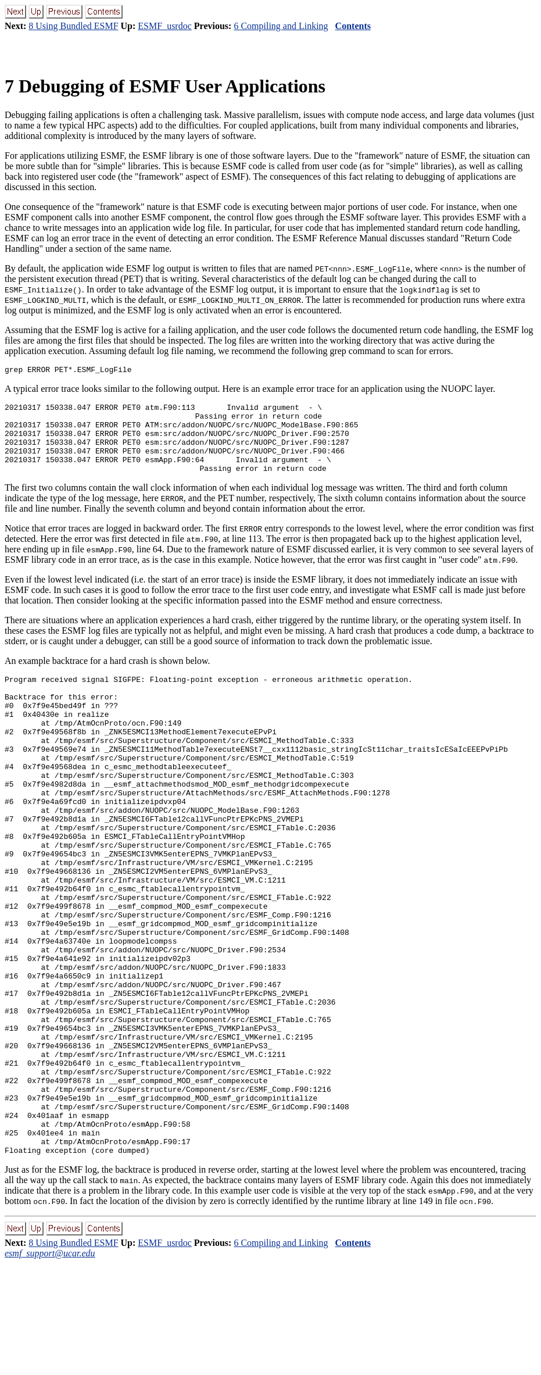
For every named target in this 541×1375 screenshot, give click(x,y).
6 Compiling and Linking (281, 26)
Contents (353, 26)
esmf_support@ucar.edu (50, 1365)
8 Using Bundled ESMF (73, 26)
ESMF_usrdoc (164, 26)
